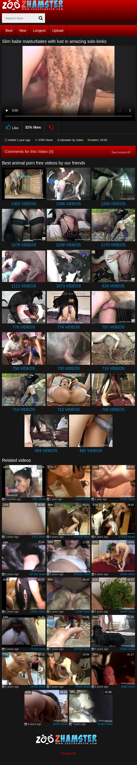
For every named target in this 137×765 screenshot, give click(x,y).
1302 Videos (23, 204)
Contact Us (68, 753)
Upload (57, 30)
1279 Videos (23, 245)
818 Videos (113, 286)
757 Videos (113, 327)
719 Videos (113, 368)
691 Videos (91, 451)
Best (8, 30)
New (22, 30)
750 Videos (23, 368)
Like (11, 127)
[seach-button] (40, 18)
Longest (39, 30)
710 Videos (68, 409)
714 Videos (23, 409)
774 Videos (68, 327)
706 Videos (113, 409)
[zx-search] (23, 18)
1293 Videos (113, 204)
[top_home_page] (35, 5)
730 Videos (68, 368)
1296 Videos (68, 204)
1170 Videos (113, 245)
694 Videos (46, 451)
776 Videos (23, 327)
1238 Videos (68, 245)
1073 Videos (68, 286)
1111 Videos (23, 286)
